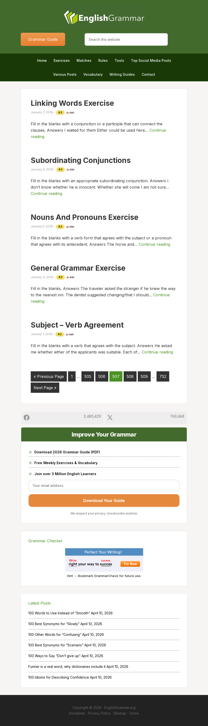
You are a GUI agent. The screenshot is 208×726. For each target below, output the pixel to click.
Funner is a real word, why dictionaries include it (67, 666)
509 (144, 376)
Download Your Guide (104, 500)
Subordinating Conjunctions (81, 160)
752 (162, 376)
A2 (60, 112)
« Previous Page (49, 376)
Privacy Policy (99, 713)
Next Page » (45, 387)
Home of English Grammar (104, 17)
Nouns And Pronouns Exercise (85, 217)
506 (101, 376)
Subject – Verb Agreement (77, 324)
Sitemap (119, 713)
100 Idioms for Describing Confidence (58, 677)
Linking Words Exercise (72, 103)
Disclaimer (77, 713)
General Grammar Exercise (78, 268)
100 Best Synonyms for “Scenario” (55, 645)
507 (115, 376)
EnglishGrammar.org (120, 707)
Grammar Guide (43, 39)
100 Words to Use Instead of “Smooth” (59, 613)
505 (87, 376)
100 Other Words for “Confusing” (54, 634)
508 (130, 376)
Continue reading (46, 193)
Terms (134, 713)
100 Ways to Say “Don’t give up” (54, 656)
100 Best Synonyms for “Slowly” (53, 624)
